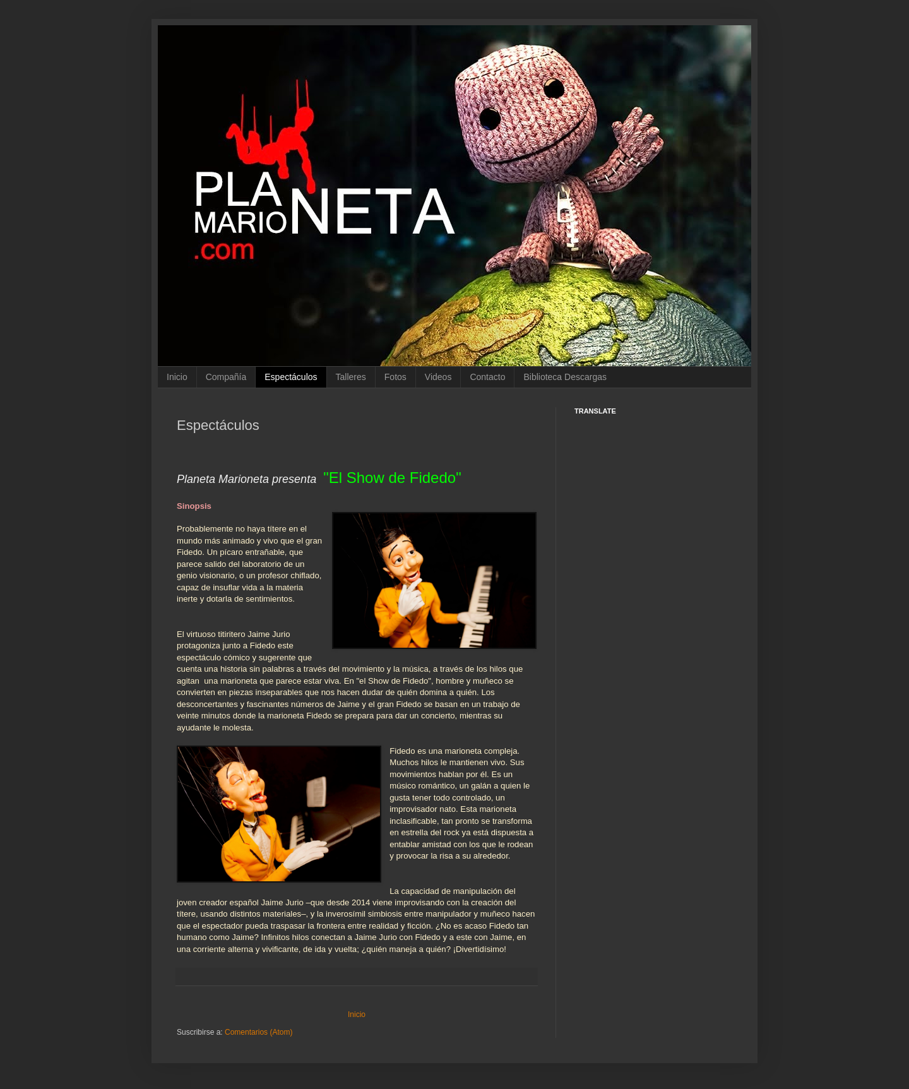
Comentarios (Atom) (258, 1032)
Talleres (351, 377)
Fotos (395, 377)
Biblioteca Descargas (565, 377)
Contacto (487, 377)
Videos (438, 377)
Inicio (177, 377)
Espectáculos (290, 377)
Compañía (226, 377)
